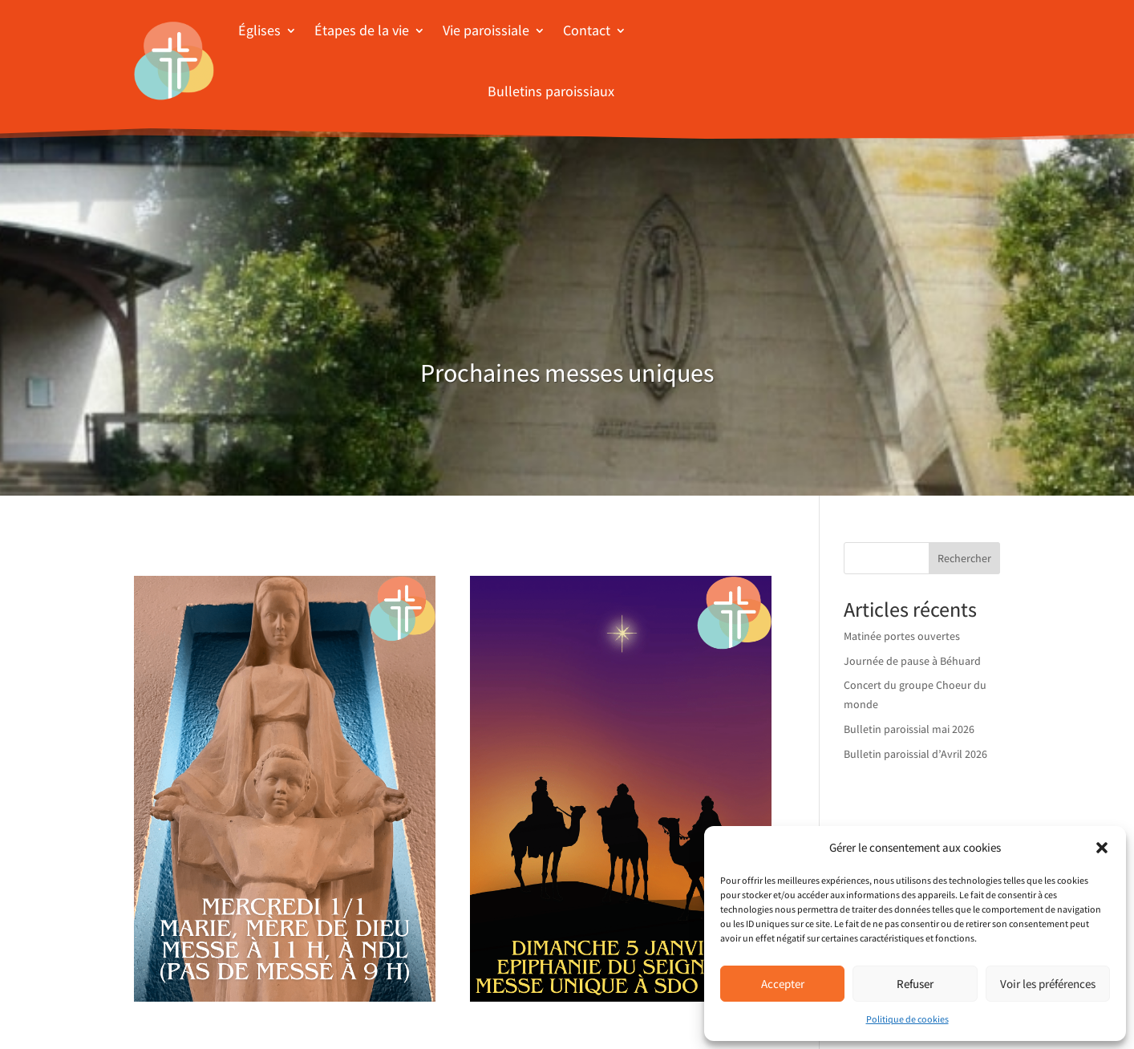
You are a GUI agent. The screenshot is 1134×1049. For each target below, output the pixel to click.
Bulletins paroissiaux (551, 91)
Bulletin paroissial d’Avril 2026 (915, 754)
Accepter (782, 983)
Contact (586, 30)
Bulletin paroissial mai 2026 (909, 729)
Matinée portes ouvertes (902, 636)
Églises (259, 30)
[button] (1102, 848)
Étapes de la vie (361, 30)
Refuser (915, 983)
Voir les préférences (1048, 983)
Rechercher (964, 558)
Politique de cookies (907, 1019)
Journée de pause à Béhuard (912, 661)
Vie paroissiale (486, 30)
